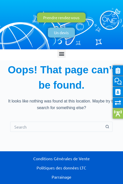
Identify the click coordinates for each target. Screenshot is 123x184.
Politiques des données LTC (61, 167)
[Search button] (107, 127)
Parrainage (61, 176)
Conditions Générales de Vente (61, 158)
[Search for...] (56, 127)
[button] (61, 53)
